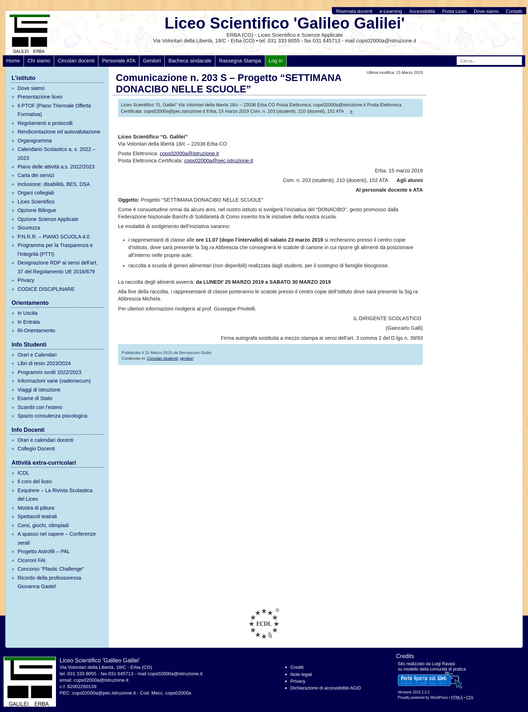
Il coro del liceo (34, 481)
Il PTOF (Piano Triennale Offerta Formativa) (54, 110)
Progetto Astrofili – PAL (43, 551)
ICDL (23, 473)
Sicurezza (28, 228)
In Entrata (28, 322)
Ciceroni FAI (31, 560)
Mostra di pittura (35, 508)
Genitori (152, 61)
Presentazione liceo (39, 97)
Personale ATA (118, 61)
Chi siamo (38, 61)
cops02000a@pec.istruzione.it (218, 160)
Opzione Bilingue (36, 210)
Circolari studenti (162, 358)
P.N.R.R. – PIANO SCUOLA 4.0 (53, 236)
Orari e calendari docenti (45, 440)
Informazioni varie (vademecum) (54, 381)
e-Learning (391, 11)
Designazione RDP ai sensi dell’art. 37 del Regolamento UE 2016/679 (57, 267)
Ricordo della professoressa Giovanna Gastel (49, 582)
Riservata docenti (354, 11)
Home (13, 61)
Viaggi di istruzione (39, 390)
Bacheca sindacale (189, 61)
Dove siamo (486, 11)
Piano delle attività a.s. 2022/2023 (55, 167)
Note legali (301, 674)
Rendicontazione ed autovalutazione (58, 132)
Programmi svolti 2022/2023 (49, 372)
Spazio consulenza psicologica (52, 416)
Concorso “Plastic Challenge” (50, 569)
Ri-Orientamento (36, 330)
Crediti (297, 667)
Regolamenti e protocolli (44, 123)
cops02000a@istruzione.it (189, 153)
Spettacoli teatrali (37, 516)
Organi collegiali (35, 193)
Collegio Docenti (36, 448)
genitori (187, 358)
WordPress (439, 698)
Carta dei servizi (35, 175)
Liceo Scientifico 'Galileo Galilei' (284, 23)
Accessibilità (422, 11)
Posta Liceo (454, 11)
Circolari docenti (76, 61)
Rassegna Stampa (240, 61)
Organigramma (34, 140)
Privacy (25, 280)
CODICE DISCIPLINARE (46, 289)
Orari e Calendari (37, 355)
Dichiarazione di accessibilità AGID (326, 688)
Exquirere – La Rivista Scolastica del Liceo (54, 495)
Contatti (514, 11)
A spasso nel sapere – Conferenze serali (56, 538)
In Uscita (27, 313)
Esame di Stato (34, 398)
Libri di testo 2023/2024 (44, 363)
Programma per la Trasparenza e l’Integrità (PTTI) (55, 249)
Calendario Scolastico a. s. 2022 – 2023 (56, 153)
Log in (276, 61)
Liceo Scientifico (36, 201)
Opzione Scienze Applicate (47, 219)
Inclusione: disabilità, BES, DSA (53, 184)
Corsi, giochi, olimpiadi (43, 525)
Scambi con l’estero (39, 407)
